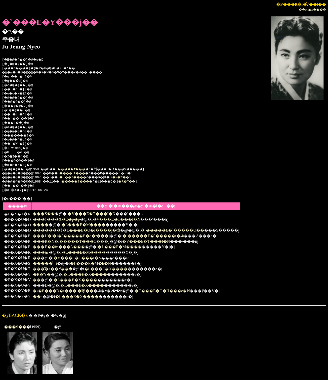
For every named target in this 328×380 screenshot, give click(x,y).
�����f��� (80, 169)
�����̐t (45, 263)
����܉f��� (81, 173)
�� (37, 258)
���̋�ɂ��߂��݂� (52, 269)
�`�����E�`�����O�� (172, 230)
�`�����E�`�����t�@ (153, 236)
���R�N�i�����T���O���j (71, 241)
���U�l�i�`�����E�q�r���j (71, 236)
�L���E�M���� (84, 225)
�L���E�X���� (106, 269)
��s (37, 296)
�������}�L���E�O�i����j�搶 (76, 230)
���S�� (44, 214)
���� (41, 225)
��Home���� (312, 9)
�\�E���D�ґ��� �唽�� (63, 291)
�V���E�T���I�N (91, 214)
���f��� (79, 177)
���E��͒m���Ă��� (59, 247)
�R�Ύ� (134, 177)
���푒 (41, 252)
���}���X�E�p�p (56, 219)
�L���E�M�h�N (90, 263)
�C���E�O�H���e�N (162, 291)
